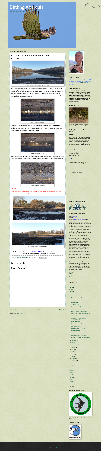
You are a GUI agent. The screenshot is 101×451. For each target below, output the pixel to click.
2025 (71, 287)
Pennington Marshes (76, 326)
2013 (71, 384)
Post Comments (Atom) (21, 313)
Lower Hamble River (76, 321)
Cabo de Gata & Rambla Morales (79, 311)
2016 (71, 377)
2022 (71, 294)
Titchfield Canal (75, 304)
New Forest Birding (75, 309)
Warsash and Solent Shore (77, 297)
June (73, 351)
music (70, 276)
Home (38, 310)
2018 (71, 372)
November (74, 340)
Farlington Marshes (75, 330)
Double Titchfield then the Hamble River (80, 337)
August (73, 347)
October (74, 342)
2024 (71, 289)
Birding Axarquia (26, 7)
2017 (71, 374)
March (73, 358)
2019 (71, 370)
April (73, 356)
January (74, 363)
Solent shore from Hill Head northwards (80, 313)
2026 (71, 285)
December (74, 295)
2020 (71, 368)
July (73, 349)
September (74, 344)
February (74, 360)
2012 (71, 386)
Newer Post (13, 310)
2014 (71, 381)
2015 (71, 379)
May (73, 354)
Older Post (62, 310)
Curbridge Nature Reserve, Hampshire (80, 315)
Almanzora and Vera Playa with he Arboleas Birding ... (79, 319)
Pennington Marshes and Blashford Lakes (81, 300)
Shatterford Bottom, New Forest (78, 335)
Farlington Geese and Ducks (78, 328)
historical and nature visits (75, 278)
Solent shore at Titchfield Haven (78, 306)
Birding (70, 273)
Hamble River (74, 302)
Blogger (58, 447)
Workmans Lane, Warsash (77, 333)
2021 (71, 365)
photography (72, 275)
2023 (71, 291)
